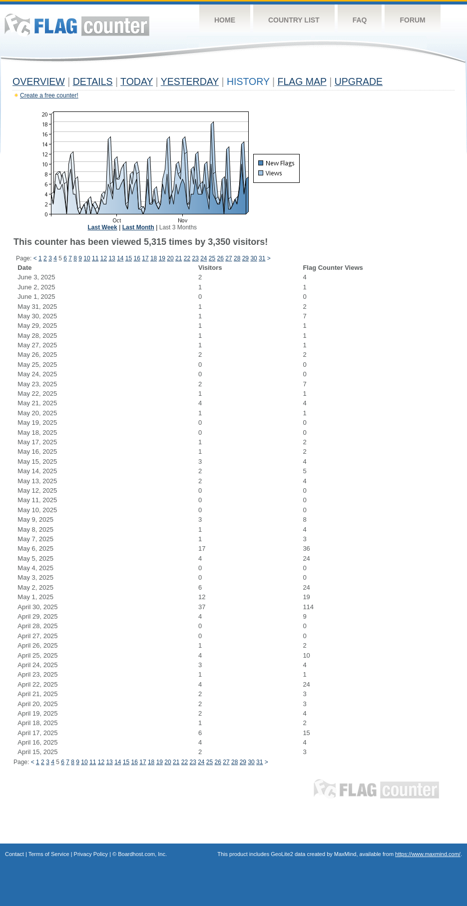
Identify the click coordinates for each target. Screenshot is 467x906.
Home (224, 20)
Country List (294, 20)
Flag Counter (76, 24)
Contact (14, 854)
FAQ (360, 20)
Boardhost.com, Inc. (142, 854)
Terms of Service (48, 854)
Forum (412, 20)
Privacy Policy (91, 854)
